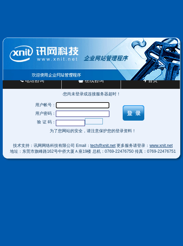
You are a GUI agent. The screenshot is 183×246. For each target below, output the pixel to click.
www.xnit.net (160, 145)
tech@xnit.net (103, 145)
